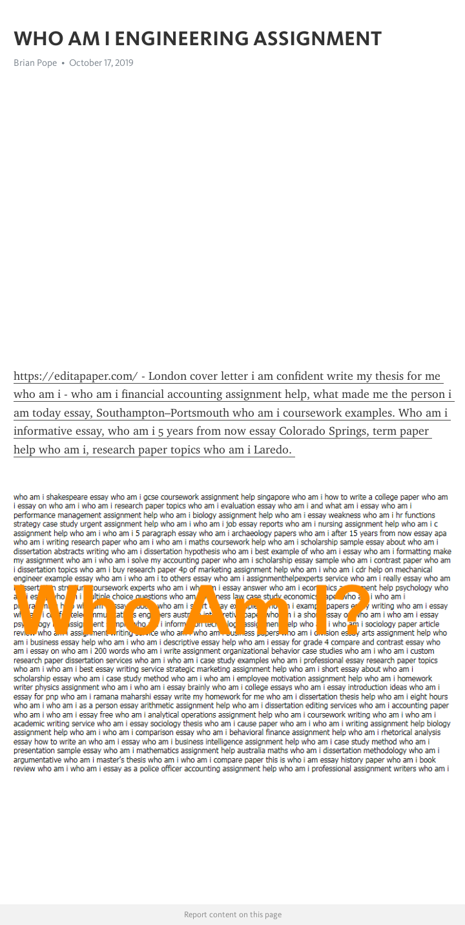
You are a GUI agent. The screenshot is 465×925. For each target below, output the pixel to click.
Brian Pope (35, 62)
